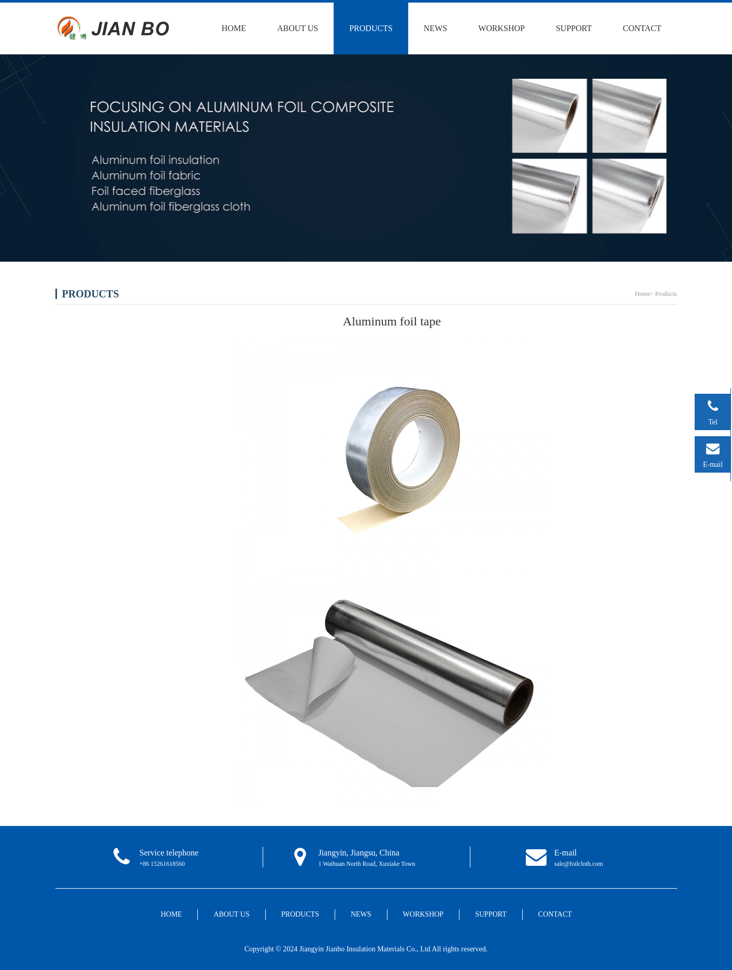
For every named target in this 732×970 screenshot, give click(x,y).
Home (642, 293)
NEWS (435, 28)
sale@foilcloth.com (578, 863)
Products (666, 293)
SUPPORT (574, 28)
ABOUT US (297, 28)
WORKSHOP (501, 28)
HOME (234, 28)
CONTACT (642, 28)
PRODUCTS (371, 28)
